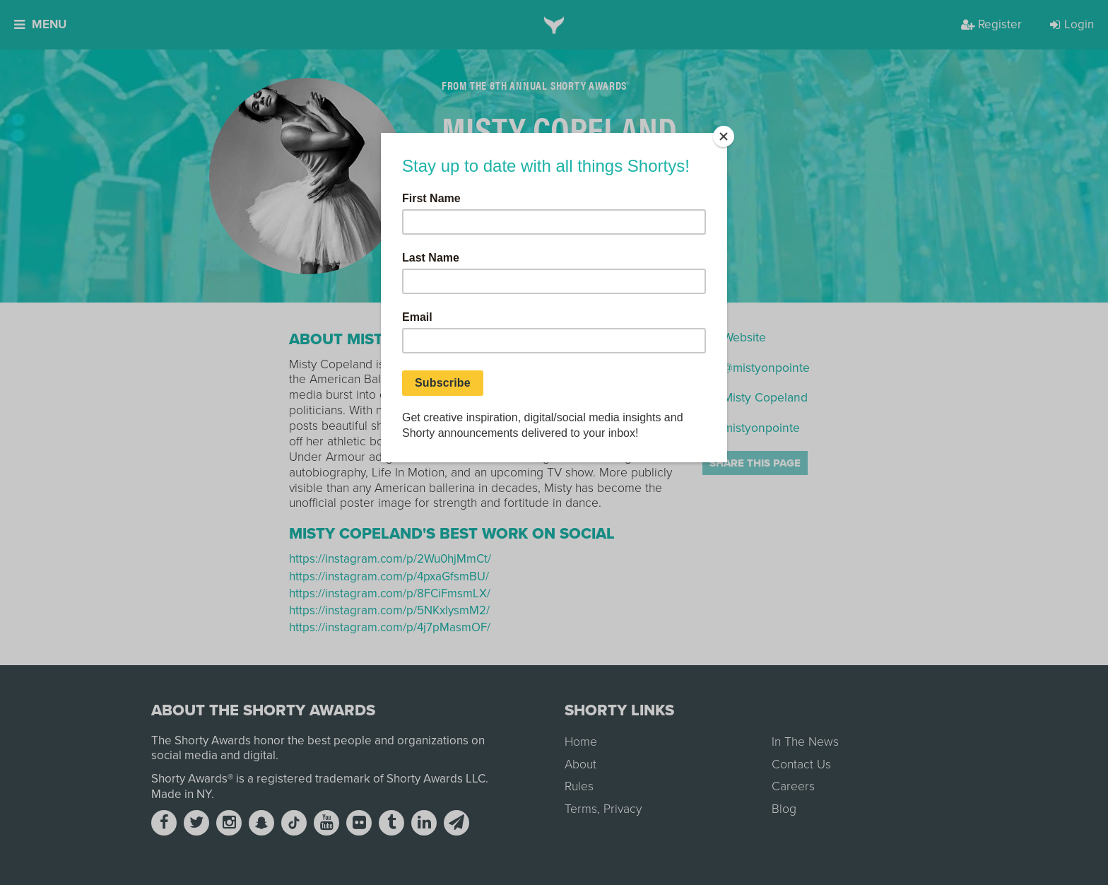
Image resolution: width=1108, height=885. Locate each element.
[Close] (723, 136)
